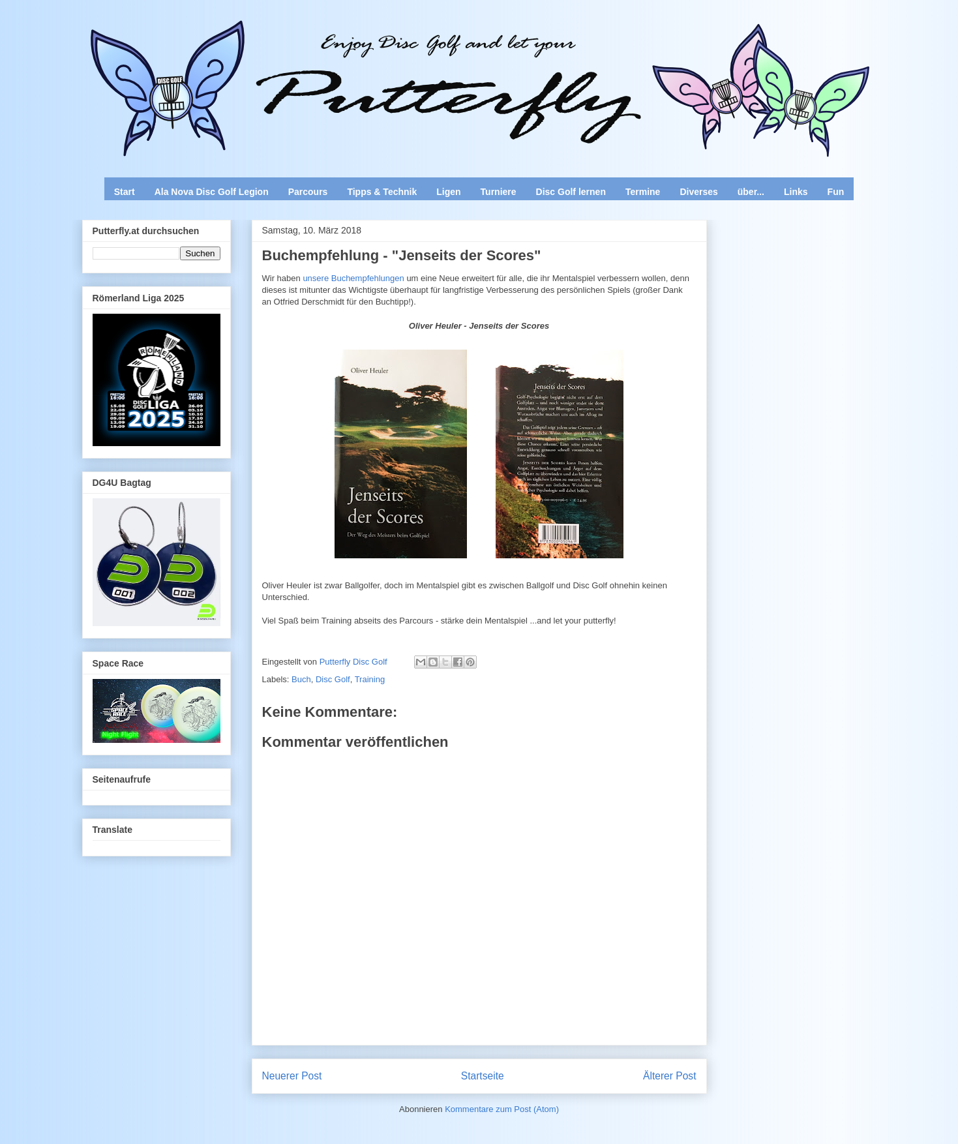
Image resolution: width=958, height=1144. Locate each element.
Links (796, 192)
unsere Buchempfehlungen (353, 278)
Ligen (448, 192)
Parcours (308, 192)
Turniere (498, 192)
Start (124, 192)
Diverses (698, 192)
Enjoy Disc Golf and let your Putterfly (226, 43)
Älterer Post (669, 1075)
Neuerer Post (292, 1075)
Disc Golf (333, 679)
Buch (301, 679)
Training (370, 679)
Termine (642, 192)
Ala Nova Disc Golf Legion (212, 192)
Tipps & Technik (382, 192)
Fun (836, 192)
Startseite (482, 1075)
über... (751, 192)
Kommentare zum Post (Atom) (502, 1109)
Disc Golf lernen (571, 192)
